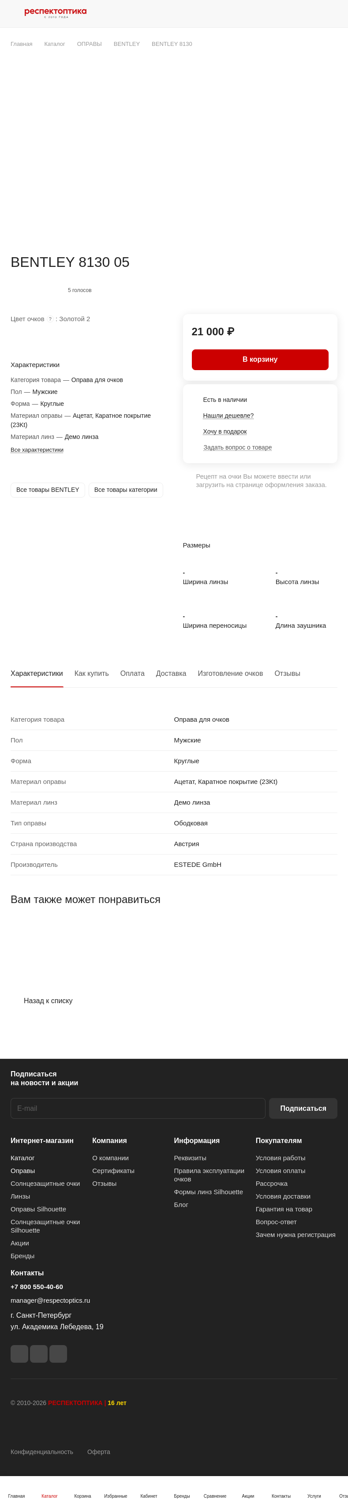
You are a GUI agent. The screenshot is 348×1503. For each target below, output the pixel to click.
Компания (109, 1140)
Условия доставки (283, 1196)
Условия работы (281, 1158)
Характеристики (37, 673)
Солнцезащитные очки (45, 1183)
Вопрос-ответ (276, 1222)
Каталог (23, 1158)
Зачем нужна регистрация (296, 1234)
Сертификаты (113, 1170)
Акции (20, 1243)
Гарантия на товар (284, 1209)
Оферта (98, 1451)
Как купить (92, 673)
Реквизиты (190, 1158)
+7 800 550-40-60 (37, 1286)
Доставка (171, 673)
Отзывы (287, 673)
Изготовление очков (230, 673)
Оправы (23, 1170)
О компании (110, 1158)
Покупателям (279, 1140)
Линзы (20, 1196)
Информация (197, 1140)
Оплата (132, 673)
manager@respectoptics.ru (50, 1300)
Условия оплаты (281, 1170)
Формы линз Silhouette (208, 1192)
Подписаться (303, 1108)
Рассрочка (272, 1183)
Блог (181, 1204)
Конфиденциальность (42, 1451)
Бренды (22, 1255)
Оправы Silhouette (38, 1209)
